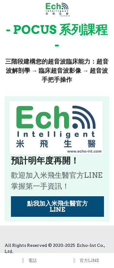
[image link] (57, 8)
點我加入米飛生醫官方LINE (57, 206)
